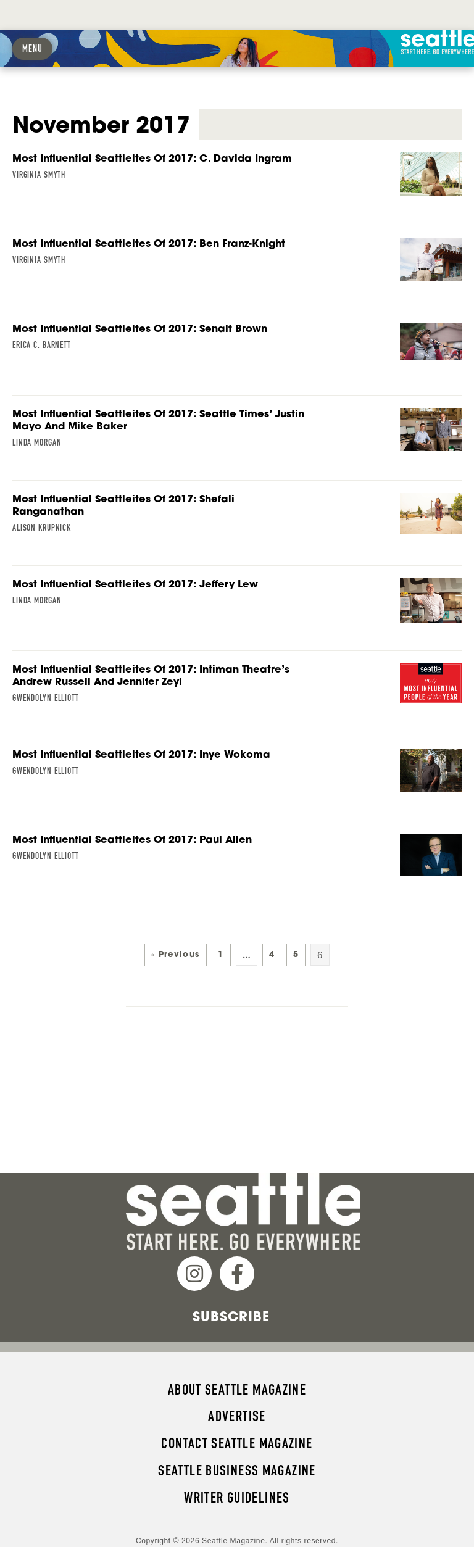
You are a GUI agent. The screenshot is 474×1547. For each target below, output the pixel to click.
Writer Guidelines (237, 1467)
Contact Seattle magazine (236, 1413)
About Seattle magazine (237, 1359)
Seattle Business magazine (237, 1440)
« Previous (175, 924)
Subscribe (231, 1286)
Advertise (236, 1386)
